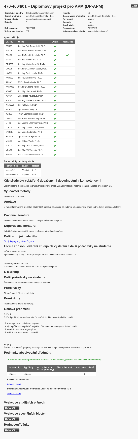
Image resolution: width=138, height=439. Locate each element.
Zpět (134, 6)
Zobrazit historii (14, 384)
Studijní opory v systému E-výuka (19, 241)
